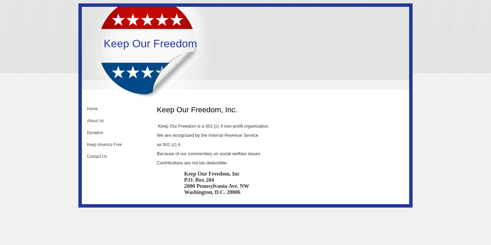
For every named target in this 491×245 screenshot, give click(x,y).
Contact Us (97, 156)
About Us (95, 120)
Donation (95, 132)
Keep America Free (104, 144)
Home (92, 109)
